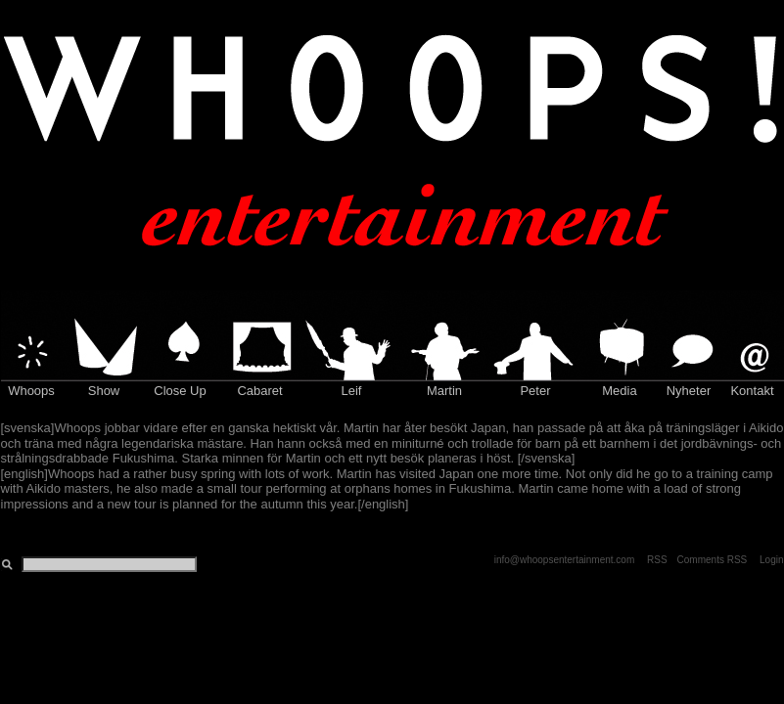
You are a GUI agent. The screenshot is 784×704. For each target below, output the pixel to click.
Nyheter (689, 390)
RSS (657, 559)
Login (771, 559)
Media (619, 390)
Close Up (180, 390)
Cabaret (259, 390)
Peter (535, 390)
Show (104, 390)
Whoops (31, 390)
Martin (444, 390)
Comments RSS (712, 559)
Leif (352, 390)
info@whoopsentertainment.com (564, 559)
